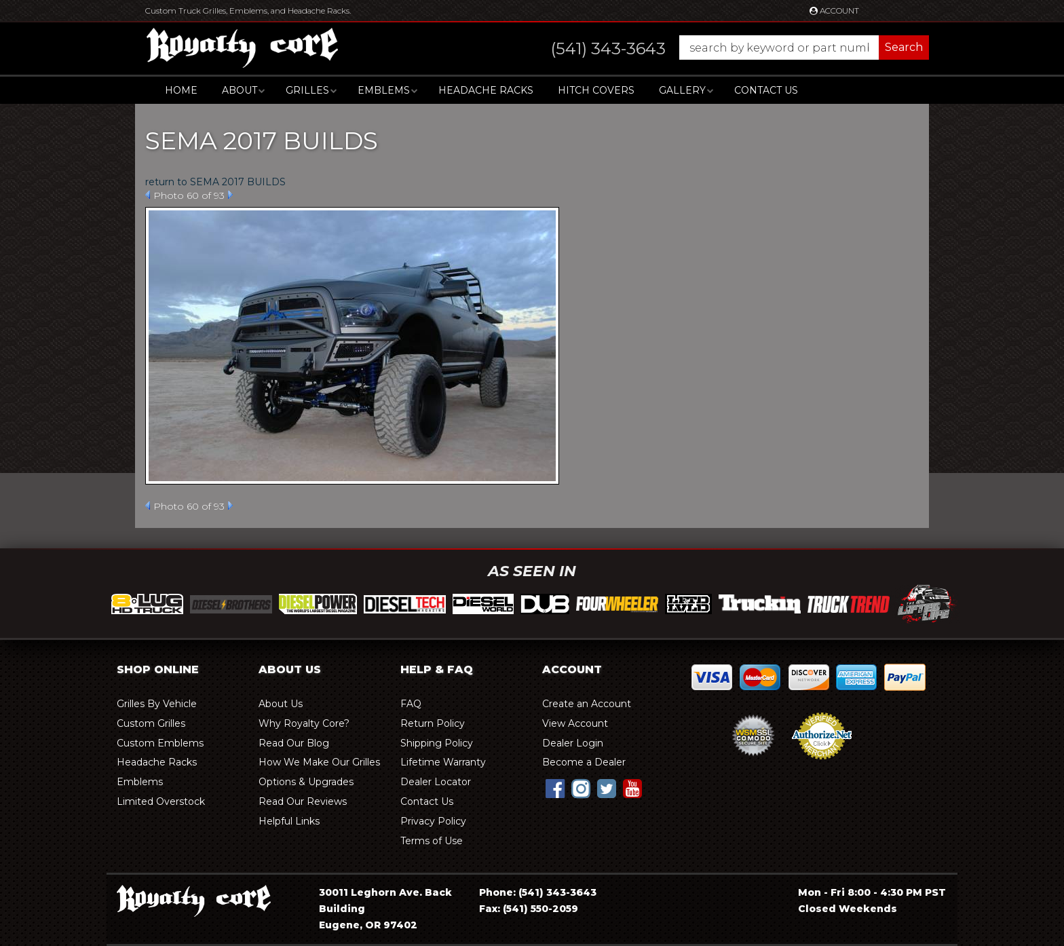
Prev (147, 195)
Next (230, 195)
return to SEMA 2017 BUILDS (215, 182)
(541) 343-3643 (557, 892)
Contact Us (766, 90)
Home (181, 90)
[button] (726, 47)
